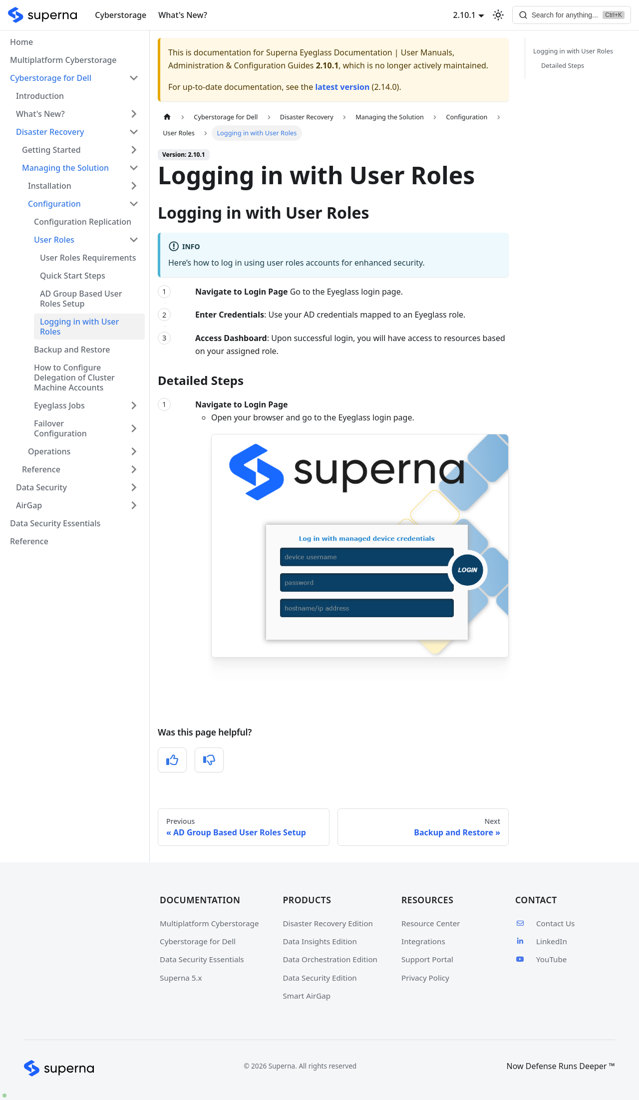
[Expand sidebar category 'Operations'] (134, 451)
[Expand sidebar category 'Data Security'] (134, 487)
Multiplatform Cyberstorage (63, 59)
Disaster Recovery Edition (328, 923)
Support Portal (427, 959)
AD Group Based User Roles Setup (81, 298)
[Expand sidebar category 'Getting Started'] (134, 150)
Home (21, 41)
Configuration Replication (82, 221)
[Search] (571, 15)
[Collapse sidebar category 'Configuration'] (134, 204)
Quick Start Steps (72, 275)
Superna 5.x (181, 978)
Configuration (54, 203)
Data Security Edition (320, 978)
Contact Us (545, 923)
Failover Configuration (60, 428)
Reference (41, 469)
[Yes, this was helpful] (172, 759)
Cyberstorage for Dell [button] (50, 77)
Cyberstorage (120, 14)
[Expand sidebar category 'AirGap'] (134, 505)
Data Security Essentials (55, 523)
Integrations (423, 941)
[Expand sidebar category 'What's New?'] (134, 114)
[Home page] (167, 117)
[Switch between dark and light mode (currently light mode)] (497, 15)
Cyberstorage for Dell (198, 941)
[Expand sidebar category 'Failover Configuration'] (134, 428)
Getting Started (51, 149)
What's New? (182, 14)
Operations (49, 451)
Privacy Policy (425, 978)
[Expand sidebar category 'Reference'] (134, 469)
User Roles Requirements (88, 257)
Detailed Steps (562, 65)
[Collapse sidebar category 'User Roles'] (134, 240)
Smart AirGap (307, 996)
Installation (49, 185)
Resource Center (430, 923)
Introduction (40, 95)
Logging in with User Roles (79, 326)
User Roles (54, 239)
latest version (342, 86)
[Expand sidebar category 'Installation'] (134, 186)
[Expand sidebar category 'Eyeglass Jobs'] (134, 405)
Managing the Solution (65, 167)
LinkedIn (541, 941)
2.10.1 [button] (463, 14)
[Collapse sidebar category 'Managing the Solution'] (134, 168)
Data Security (41, 487)
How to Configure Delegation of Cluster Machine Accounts (74, 377)
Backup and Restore (72, 349)
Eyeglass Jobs (59, 405)
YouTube (541, 959)
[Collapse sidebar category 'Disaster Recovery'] (134, 132)
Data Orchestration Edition (330, 959)
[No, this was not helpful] (209, 759)
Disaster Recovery (50, 131)
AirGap (29, 505)
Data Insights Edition (320, 941)
